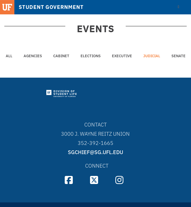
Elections (91, 55)
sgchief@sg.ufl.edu (95, 152)
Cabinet (61, 55)
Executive (122, 55)
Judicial (151, 55)
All (9, 55)
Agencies (33, 55)
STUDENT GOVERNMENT (51, 7)
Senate (178, 55)
